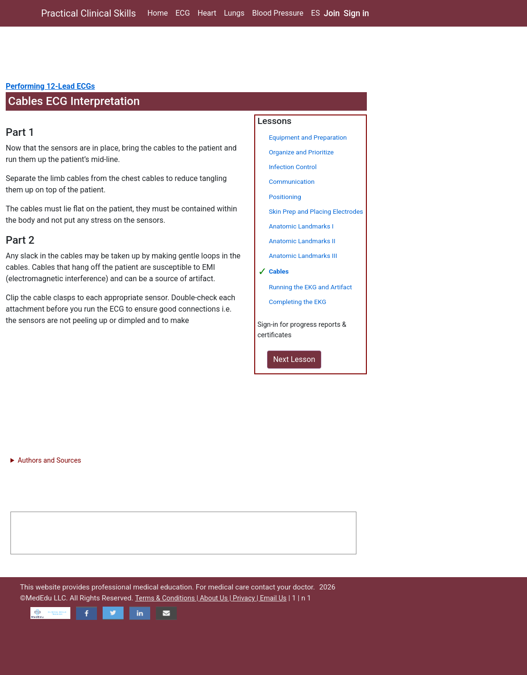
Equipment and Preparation (308, 137)
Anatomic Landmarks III (303, 255)
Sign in (356, 13)
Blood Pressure (277, 13)
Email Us (273, 598)
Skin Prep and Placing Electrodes (316, 211)
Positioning (285, 196)
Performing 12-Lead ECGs (50, 86)
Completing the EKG (297, 301)
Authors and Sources (49, 460)
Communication (292, 181)
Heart (207, 13)
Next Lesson (294, 359)
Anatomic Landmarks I (301, 226)
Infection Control (293, 167)
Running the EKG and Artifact (310, 287)
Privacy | (246, 598)
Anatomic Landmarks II (302, 241)
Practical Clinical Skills (88, 13)
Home (157, 13)
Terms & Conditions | (167, 598)
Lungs (234, 13)
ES (315, 13)
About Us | (216, 598)
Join (332, 13)
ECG (182, 13)
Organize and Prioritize (301, 152)
